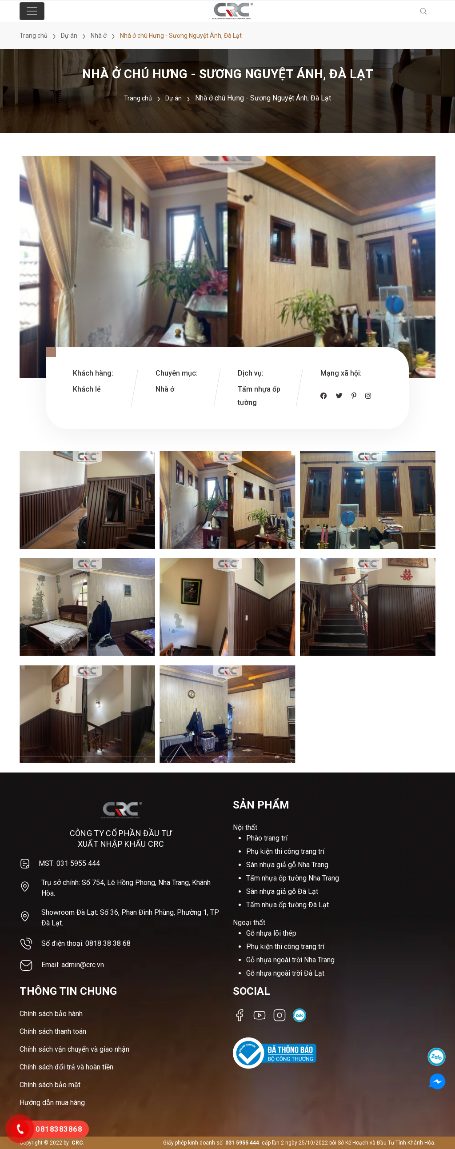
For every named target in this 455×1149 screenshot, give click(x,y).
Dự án (173, 98)
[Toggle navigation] (32, 11)
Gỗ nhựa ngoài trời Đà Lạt (285, 973)
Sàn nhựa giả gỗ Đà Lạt (282, 891)
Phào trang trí (266, 838)
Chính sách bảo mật (50, 1085)
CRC (77, 1143)
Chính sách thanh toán (53, 1031)
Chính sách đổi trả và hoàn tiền (66, 1067)
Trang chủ (138, 98)
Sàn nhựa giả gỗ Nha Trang (287, 865)
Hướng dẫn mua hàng (52, 1102)
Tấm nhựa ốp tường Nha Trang (292, 878)
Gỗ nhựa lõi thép (271, 933)
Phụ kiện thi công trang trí (285, 851)
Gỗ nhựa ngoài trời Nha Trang (290, 960)
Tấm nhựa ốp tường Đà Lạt (287, 905)
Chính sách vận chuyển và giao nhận (74, 1049)
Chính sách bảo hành (51, 1013)
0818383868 (59, 1129)
